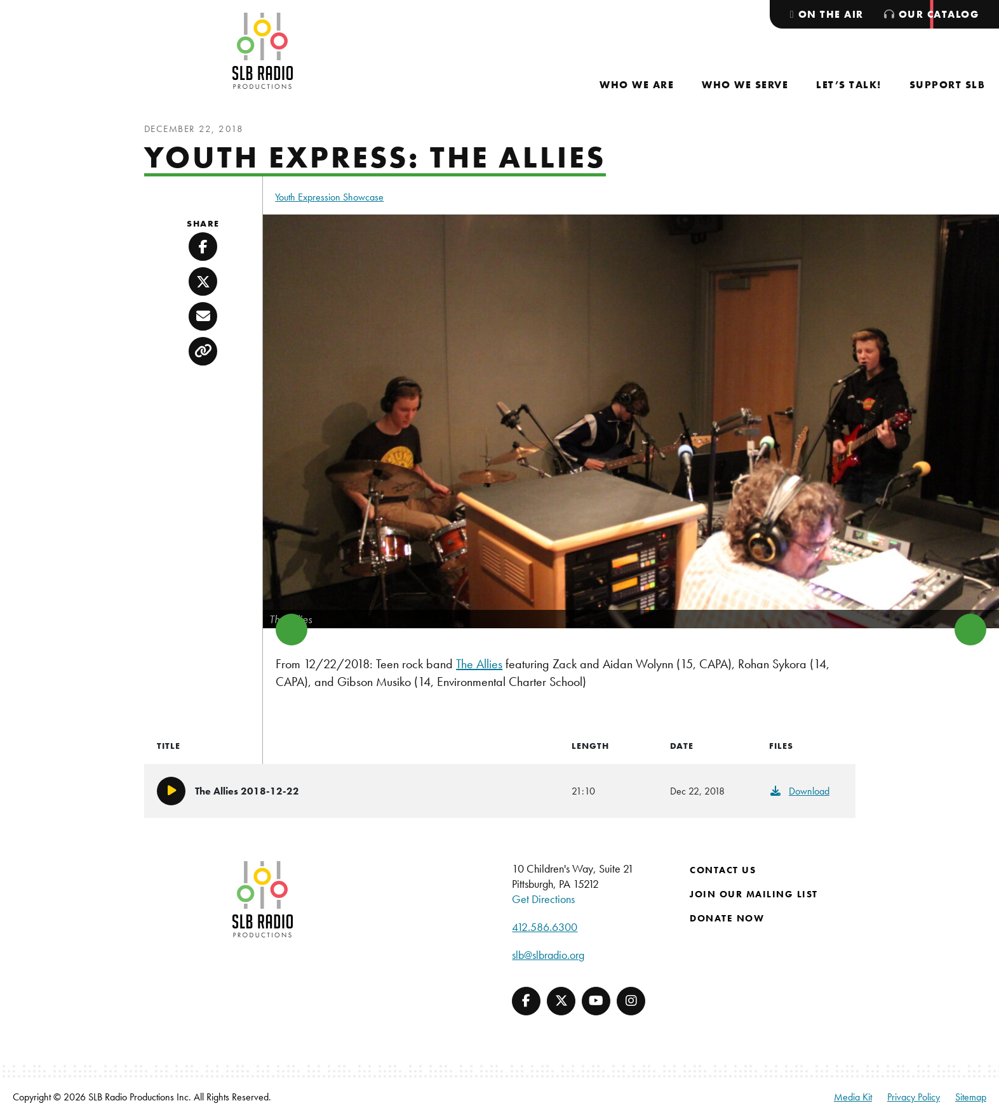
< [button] (291, 629)
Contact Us (723, 870)
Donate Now (727, 918)
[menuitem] (637, 84)
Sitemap (970, 1097)
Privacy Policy (913, 1097)
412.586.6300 (544, 927)
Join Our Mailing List (754, 894)
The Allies (479, 664)
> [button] (970, 629)
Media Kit (853, 1097)
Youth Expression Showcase (329, 197)
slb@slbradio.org (548, 954)
